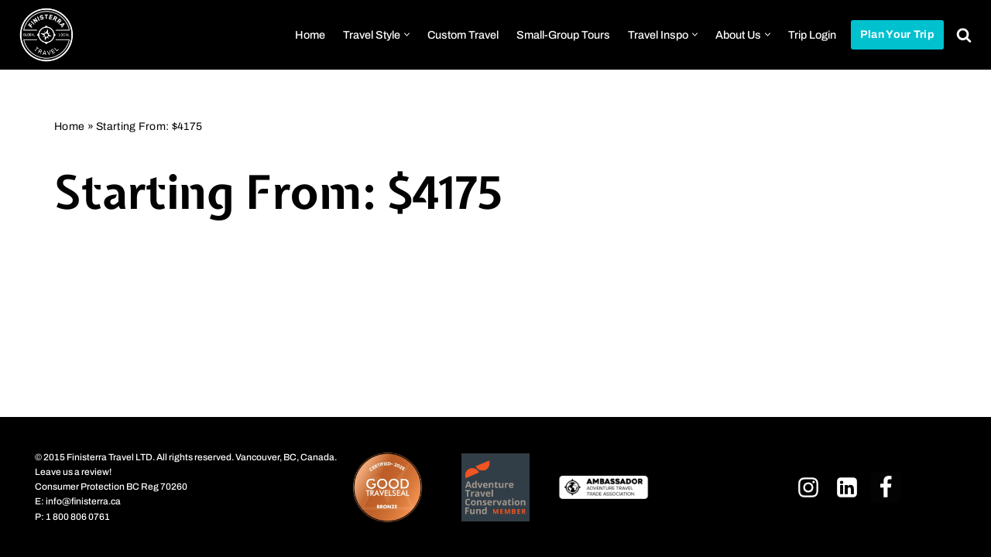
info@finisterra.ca (83, 501)
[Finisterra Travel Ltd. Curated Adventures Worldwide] (46, 35)
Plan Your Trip (897, 34)
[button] (407, 34)
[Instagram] (808, 486)
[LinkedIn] (847, 486)
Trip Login (812, 35)
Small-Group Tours (563, 35)
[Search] (964, 35)
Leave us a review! (73, 471)
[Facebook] (885, 486)
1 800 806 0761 (78, 516)
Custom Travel (463, 35)
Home (310, 35)
